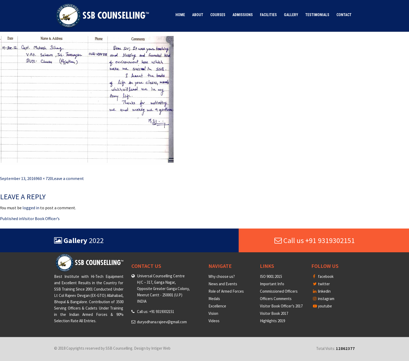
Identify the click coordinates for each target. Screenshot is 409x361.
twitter (321, 283)
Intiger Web (160, 348)
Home (180, 15)
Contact (343, 15)
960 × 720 (44, 178)
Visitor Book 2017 (274, 313)
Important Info (272, 283)
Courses (217, 15)
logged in (30, 207)
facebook (323, 276)
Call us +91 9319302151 (314, 240)
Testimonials (317, 15)
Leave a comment (68, 178)
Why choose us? (221, 276)
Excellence (217, 305)
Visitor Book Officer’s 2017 (281, 305)
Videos (214, 320)
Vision (213, 313)
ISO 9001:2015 (271, 276)
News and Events (222, 283)
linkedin (322, 291)
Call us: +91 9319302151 (155, 311)
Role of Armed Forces (226, 291)
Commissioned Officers (279, 291)
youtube (322, 305)
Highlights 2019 (272, 320)
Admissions (242, 15)
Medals (214, 298)
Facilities (268, 15)
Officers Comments (276, 298)
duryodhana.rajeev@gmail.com (162, 321)
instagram (323, 298)
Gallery (291, 15)
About (197, 15)
